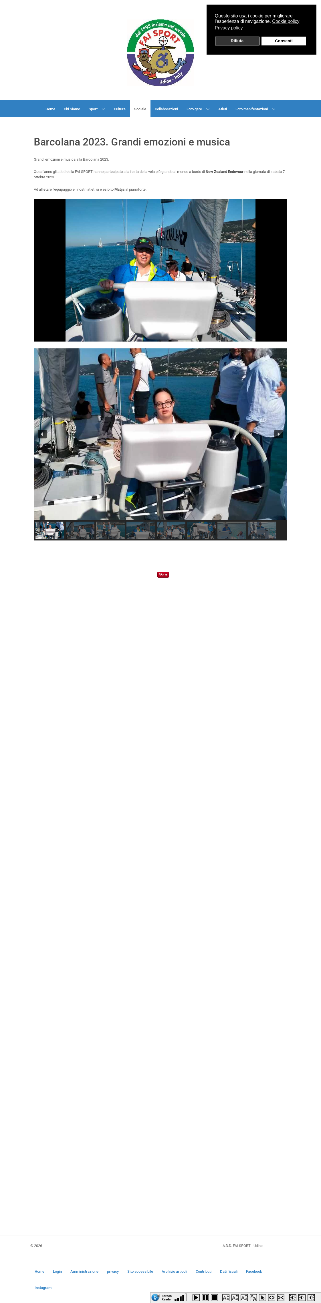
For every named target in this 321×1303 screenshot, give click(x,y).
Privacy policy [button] (229, 27)
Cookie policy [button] (285, 21)
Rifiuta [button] (237, 41)
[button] (42, 434)
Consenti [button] (284, 41)
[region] (160, 444)
